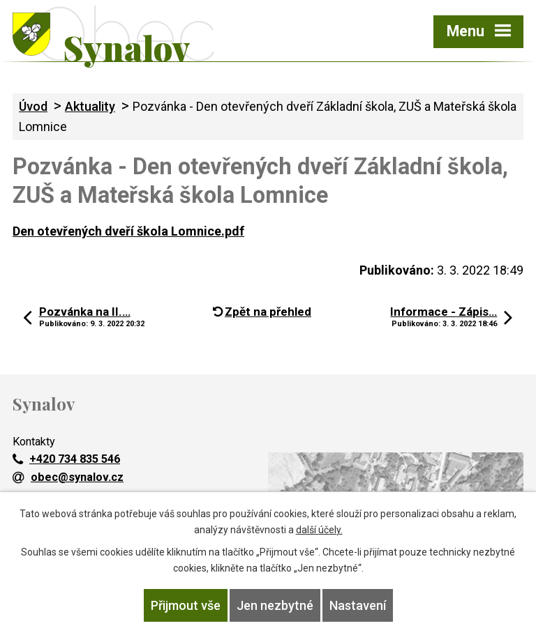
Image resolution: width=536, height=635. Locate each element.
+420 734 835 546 (66, 459)
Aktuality (90, 106)
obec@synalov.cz (68, 477)
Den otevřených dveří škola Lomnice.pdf (128, 231)
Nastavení (357, 605)
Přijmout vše (186, 605)
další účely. (319, 529)
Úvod (33, 106)
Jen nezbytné (275, 605)
